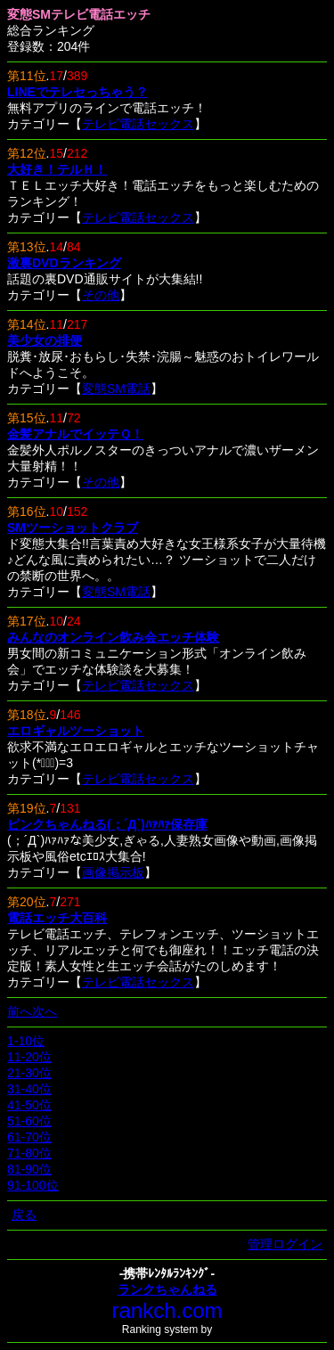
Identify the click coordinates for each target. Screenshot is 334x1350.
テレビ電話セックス (138, 124)
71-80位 (29, 1153)
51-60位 (29, 1121)
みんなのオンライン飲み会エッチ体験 (113, 637)
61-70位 (29, 1137)
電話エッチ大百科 (57, 918)
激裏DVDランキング (64, 263)
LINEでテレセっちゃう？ (77, 92)
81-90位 (29, 1169)
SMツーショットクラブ (72, 527)
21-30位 (29, 1073)
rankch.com (166, 1310)
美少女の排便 (44, 340)
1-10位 (26, 1041)
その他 (100, 295)
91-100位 (33, 1185)
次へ (44, 1011)
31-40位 (29, 1089)
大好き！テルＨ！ (57, 169)
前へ (19, 1011)
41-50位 (29, 1105)
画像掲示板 (113, 872)
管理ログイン (285, 1244)
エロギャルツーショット (75, 731)
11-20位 (29, 1057)
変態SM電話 (116, 388)
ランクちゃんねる (167, 1289)
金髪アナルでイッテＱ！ (75, 434)
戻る (24, 1214)
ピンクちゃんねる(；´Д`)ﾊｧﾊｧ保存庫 (107, 824)
